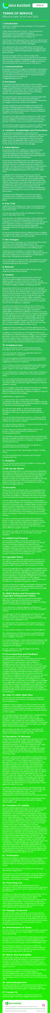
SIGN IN (40, 5)
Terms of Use (41, 1011)
